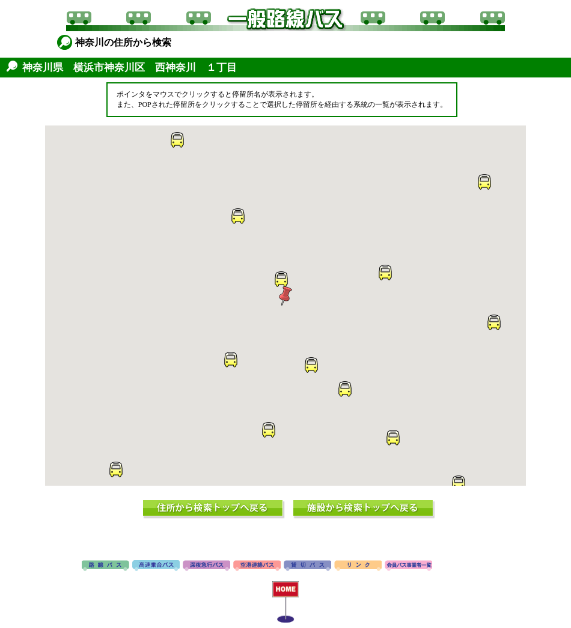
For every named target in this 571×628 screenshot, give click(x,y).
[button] (285, 296)
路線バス (105, 566)
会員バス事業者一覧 (408, 566)
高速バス (156, 566)
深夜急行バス (206, 566)
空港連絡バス (257, 566)
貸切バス (307, 566)
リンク (358, 566)
